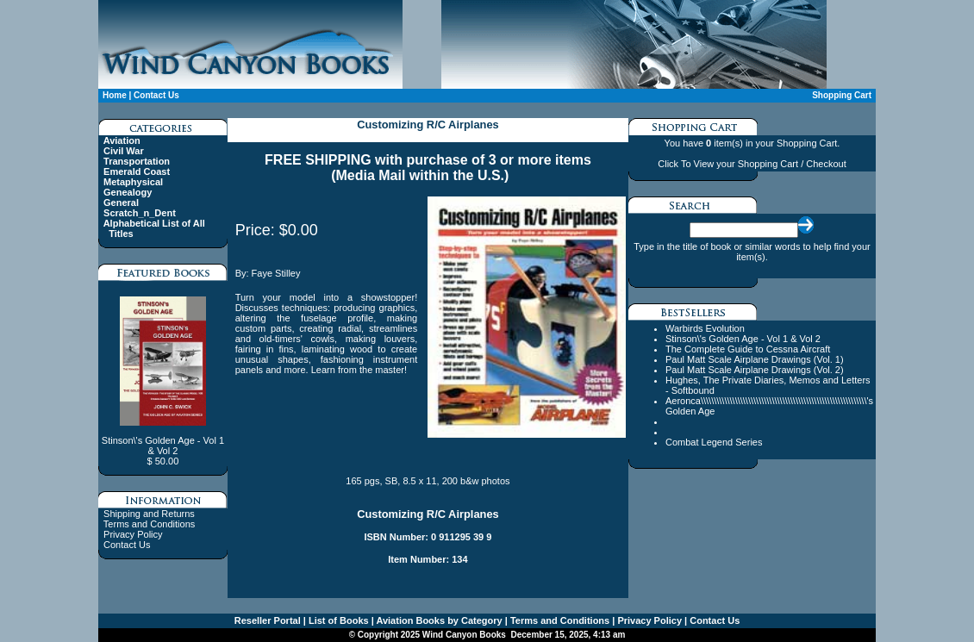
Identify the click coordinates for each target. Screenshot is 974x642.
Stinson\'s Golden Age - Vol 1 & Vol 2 (743, 338)
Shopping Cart (841, 95)
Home (115, 95)
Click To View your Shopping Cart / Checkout (752, 164)
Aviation (121, 140)
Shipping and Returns (149, 513)
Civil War (123, 151)
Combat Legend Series (714, 442)
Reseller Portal (267, 620)
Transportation (136, 161)
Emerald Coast (136, 171)
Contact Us (156, 95)
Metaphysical (133, 182)
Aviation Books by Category (438, 620)
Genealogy (127, 192)
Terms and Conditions (149, 524)
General (121, 202)
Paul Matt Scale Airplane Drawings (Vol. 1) (754, 359)
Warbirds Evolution (705, 328)
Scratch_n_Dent (139, 213)
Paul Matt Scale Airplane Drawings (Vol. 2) (754, 370)
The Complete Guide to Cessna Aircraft (747, 349)
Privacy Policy (132, 534)
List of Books (337, 620)
